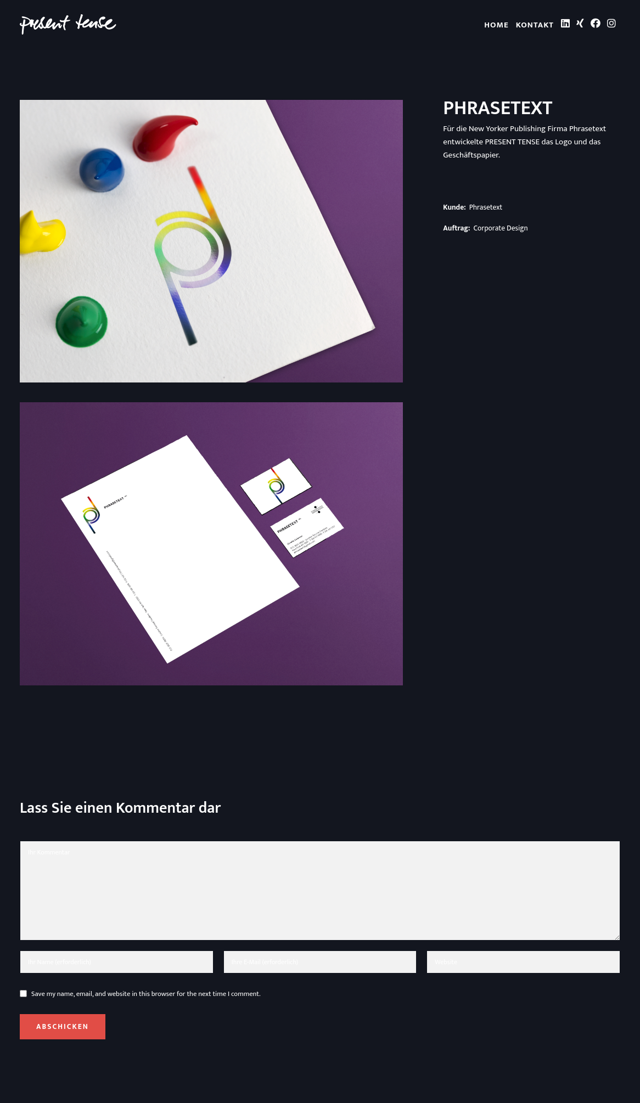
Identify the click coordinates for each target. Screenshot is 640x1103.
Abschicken (62, 1027)
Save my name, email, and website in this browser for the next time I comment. (146, 994)
